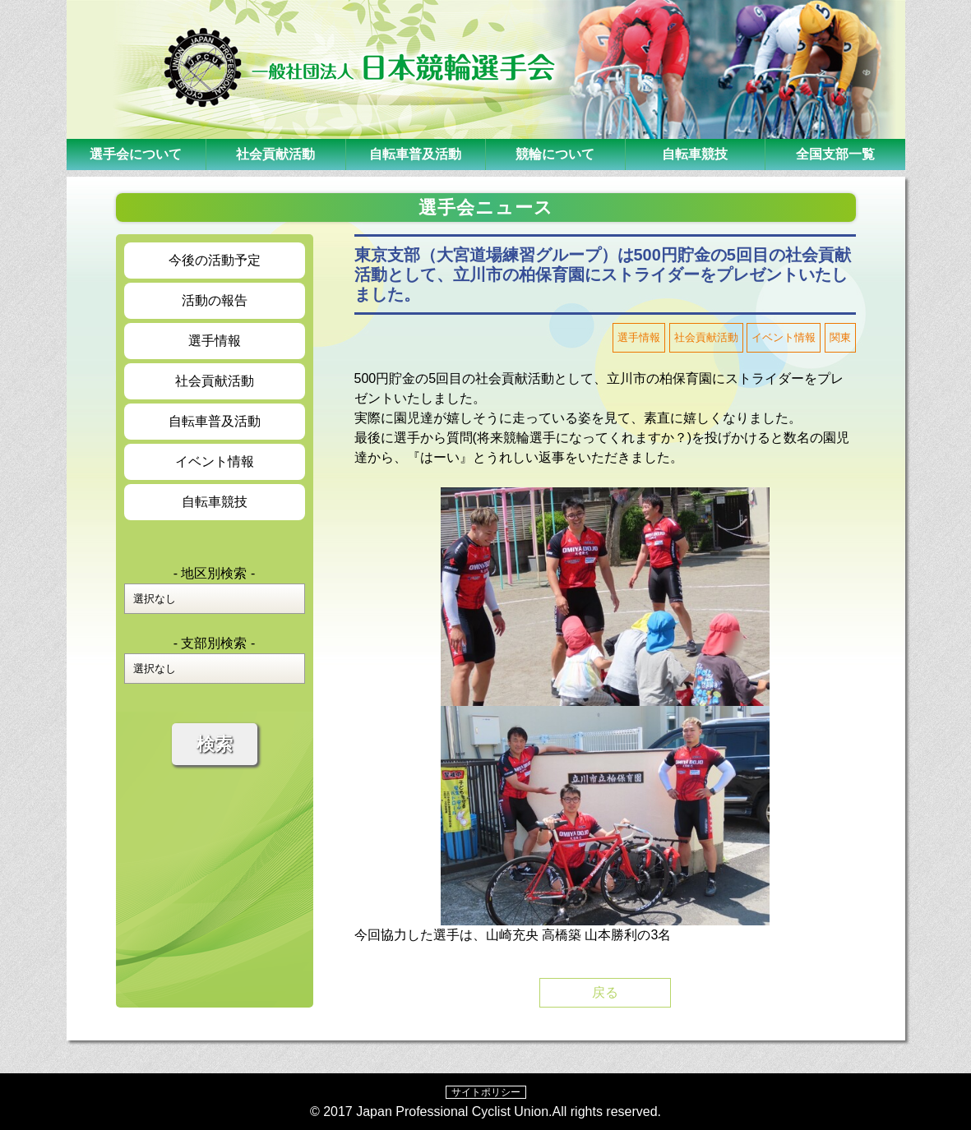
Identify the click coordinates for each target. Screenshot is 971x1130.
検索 (215, 744)
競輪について (555, 154)
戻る (605, 992)
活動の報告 (214, 300)
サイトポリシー (485, 1092)
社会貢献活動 (275, 154)
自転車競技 (695, 154)
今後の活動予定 (215, 260)
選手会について (136, 154)
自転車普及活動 (415, 154)
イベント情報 (214, 461)
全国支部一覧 (835, 154)
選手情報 (214, 341)
